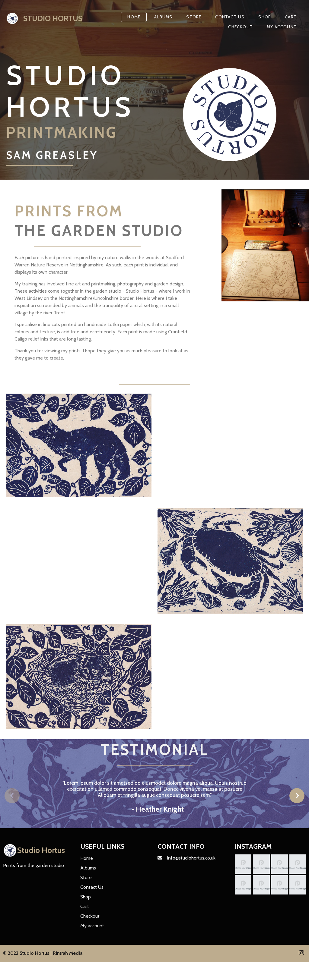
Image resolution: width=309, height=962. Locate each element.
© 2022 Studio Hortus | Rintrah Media (42, 953)
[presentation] (12, 795)
